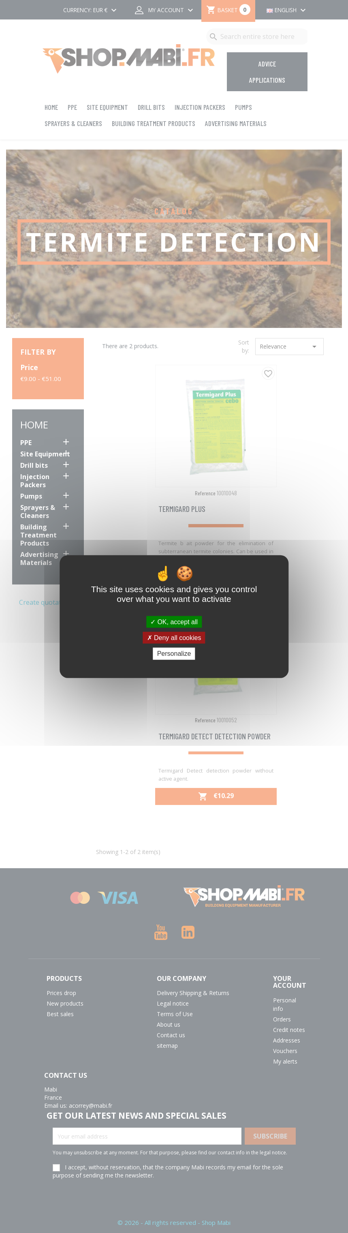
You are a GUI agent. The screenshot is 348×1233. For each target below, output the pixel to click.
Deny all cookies (174, 637)
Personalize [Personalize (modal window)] (174, 653)
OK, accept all (174, 622)
